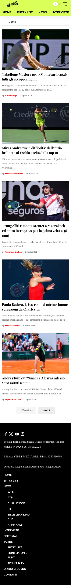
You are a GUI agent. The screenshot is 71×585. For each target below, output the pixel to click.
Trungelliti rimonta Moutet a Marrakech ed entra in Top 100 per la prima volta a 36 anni (34, 231)
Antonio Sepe (11, 95)
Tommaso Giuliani (13, 252)
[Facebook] (6, 434)
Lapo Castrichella (13, 399)
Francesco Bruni (12, 325)
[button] (47, 4)
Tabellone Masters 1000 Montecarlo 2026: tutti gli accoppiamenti (34, 76)
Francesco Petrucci (14, 173)
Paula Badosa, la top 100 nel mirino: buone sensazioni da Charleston (35, 306)
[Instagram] (22, 434)
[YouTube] (17, 434)
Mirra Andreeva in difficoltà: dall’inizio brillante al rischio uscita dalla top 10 (32, 150)
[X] (11, 434)
